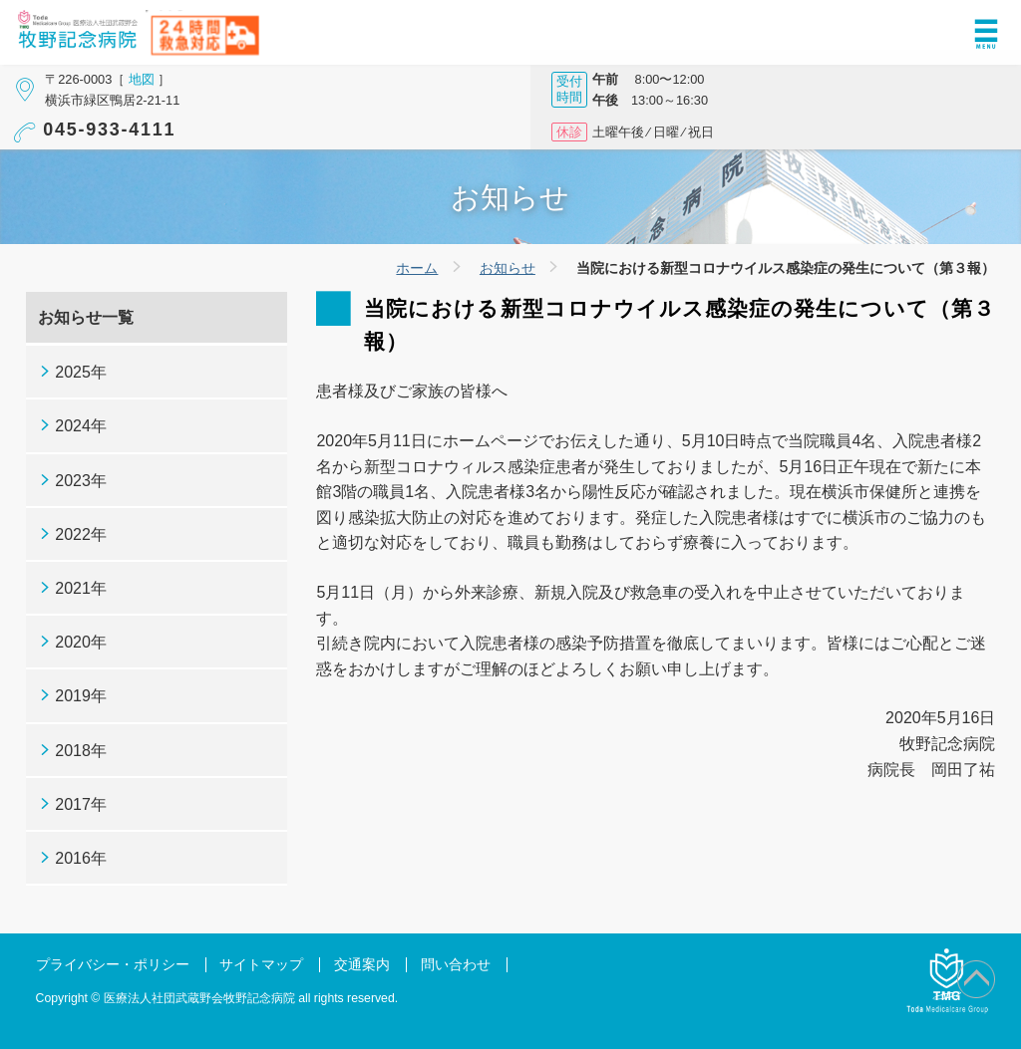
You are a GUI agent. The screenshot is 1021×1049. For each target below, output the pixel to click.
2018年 (81, 750)
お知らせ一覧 (86, 317)
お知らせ (507, 268)
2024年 (81, 425)
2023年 (81, 480)
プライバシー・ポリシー (112, 964)
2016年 (81, 858)
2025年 (81, 372)
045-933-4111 (109, 129)
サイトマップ (261, 964)
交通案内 (362, 964)
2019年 (81, 695)
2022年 (81, 534)
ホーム (417, 268)
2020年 (81, 642)
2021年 (81, 588)
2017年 (81, 804)
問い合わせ (456, 964)
